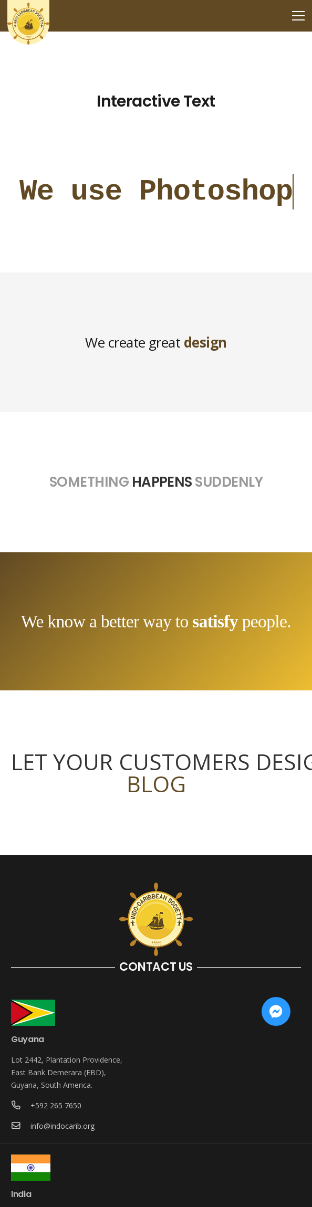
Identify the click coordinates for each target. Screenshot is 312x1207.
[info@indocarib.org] (20, 1126)
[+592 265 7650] (20, 1105)
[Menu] (298, 16)
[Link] (28, 24)
